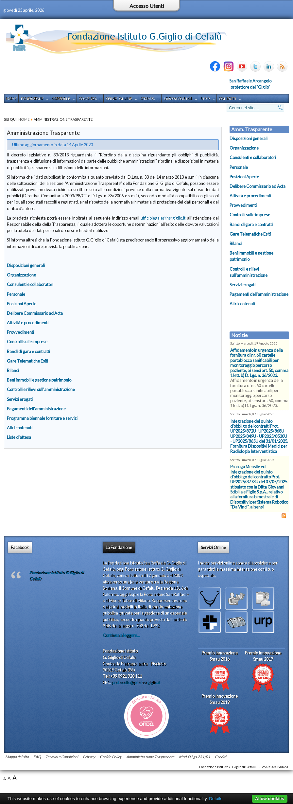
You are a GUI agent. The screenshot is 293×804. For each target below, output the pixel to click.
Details (215, 798)
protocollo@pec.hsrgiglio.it (136, 682)
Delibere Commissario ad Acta (35, 313)
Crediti (220, 757)
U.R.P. (205, 99)
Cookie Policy (111, 757)
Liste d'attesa (19, 437)
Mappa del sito (17, 757)
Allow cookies (269, 798)
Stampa (148, 99)
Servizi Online (119, 99)
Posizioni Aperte (21, 303)
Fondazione (32, 99)
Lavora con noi (178, 99)
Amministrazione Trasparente (150, 757)
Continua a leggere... (121, 635)
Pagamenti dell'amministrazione (36, 408)
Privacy (89, 757)
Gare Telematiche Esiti (27, 361)
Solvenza (88, 99)
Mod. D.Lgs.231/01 (194, 757)
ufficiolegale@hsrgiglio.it (163, 218)
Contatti (227, 99)
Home (11, 99)
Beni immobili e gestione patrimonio (39, 380)
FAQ (37, 757)
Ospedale (61, 99)
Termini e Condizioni (61, 757)
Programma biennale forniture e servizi (42, 418)
